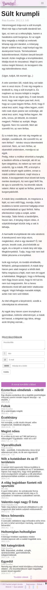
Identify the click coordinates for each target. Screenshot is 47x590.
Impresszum (30, 584)
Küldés (6, 372)
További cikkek (23, 577)
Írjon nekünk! (18, 587)
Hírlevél (8, 587)
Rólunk (39, 584)
